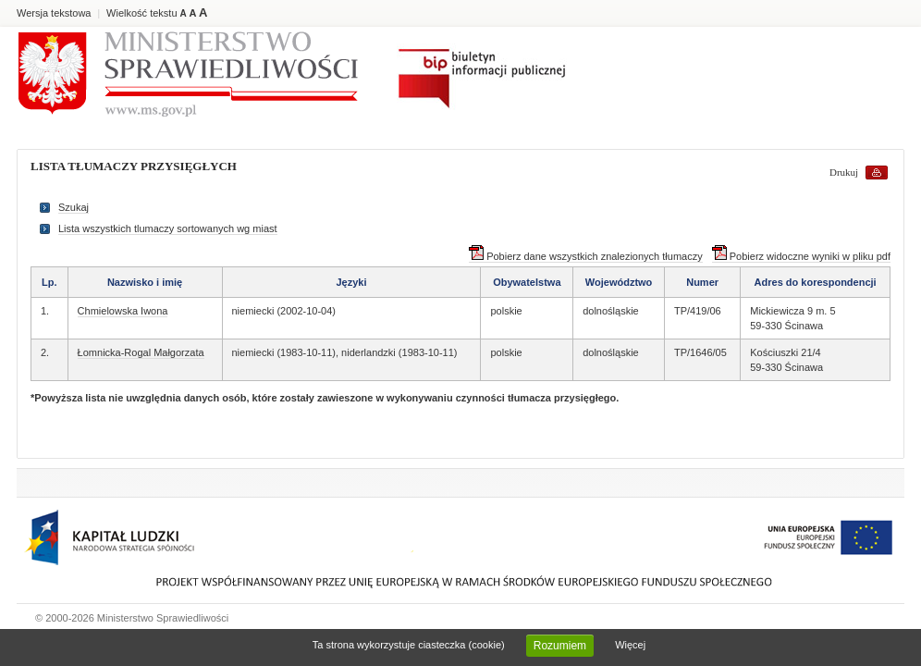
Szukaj (73, 207)
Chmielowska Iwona (123, 310)
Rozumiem (560, 645)
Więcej (630, 644)
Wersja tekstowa (54, 12)
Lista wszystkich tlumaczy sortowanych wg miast (167, 228)
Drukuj (843, 172)
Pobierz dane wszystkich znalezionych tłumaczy (586, 256)
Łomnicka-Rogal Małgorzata (141, 352)
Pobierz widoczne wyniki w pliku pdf (801, 256)
